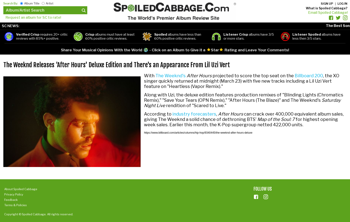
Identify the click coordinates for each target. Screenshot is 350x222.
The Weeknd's (170, 75)
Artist (49, 3)
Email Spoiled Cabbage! (328, 12)
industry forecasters (194, 114)
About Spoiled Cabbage (20, 189)
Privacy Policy (13, 194)
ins (265, 196)
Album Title (32, 3)
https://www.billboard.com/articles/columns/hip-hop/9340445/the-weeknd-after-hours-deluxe (198, 132)
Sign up (327, 3)
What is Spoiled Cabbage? (326, 8)
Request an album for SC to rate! (33, 17)
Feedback (11, 200)
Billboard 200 (309, 75)
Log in (342, 3)
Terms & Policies (15, 205)
